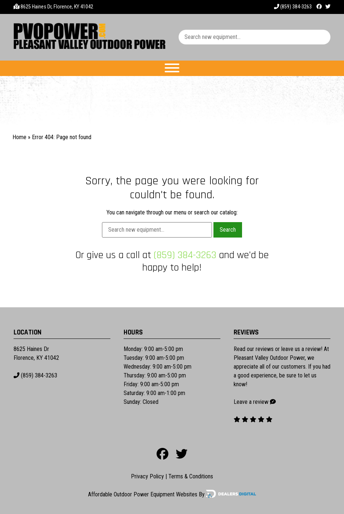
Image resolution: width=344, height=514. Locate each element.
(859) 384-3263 (293, 7)
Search (228, 229)
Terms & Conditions (190, 476)
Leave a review (251, 401)
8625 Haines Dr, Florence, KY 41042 (57, 7)
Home (19, 137)
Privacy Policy (147, 476)
